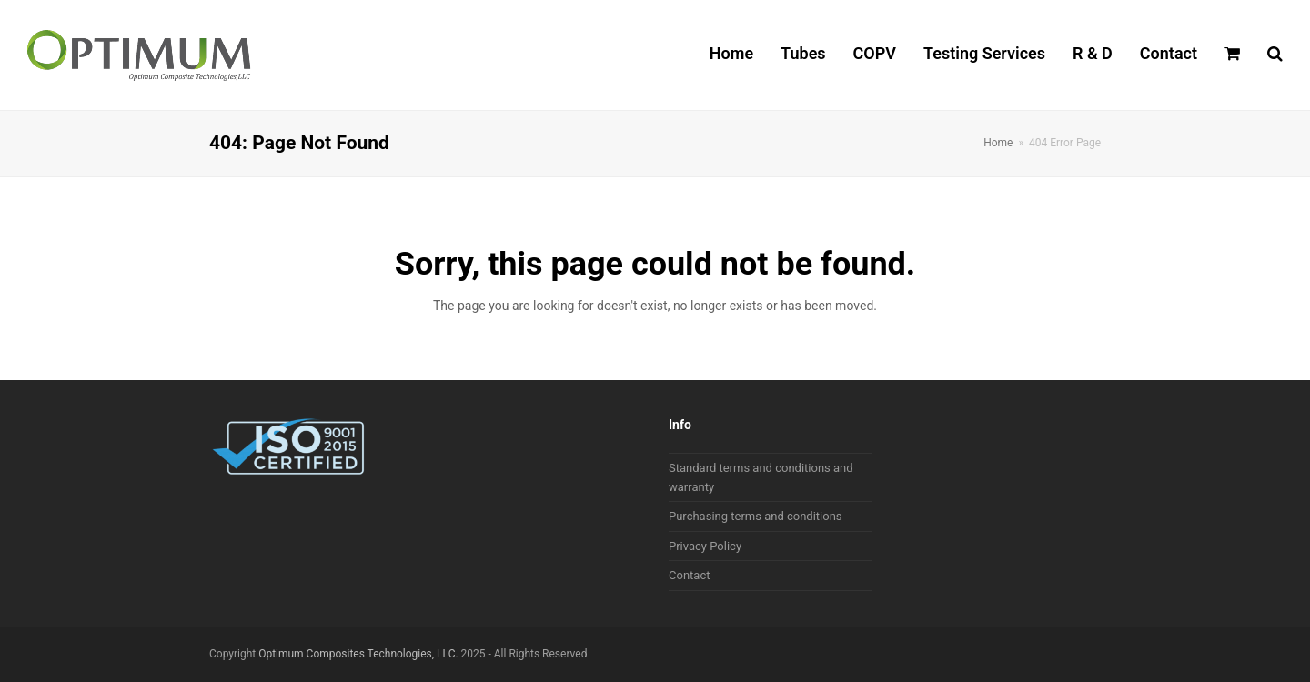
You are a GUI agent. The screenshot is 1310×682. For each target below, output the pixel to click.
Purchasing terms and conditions (755, 516)
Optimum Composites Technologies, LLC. (358, 653)
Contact (689, 575)
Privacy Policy (705, 546)
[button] (1232, 55)
